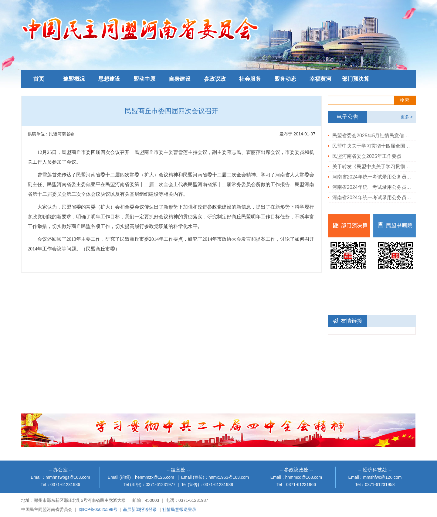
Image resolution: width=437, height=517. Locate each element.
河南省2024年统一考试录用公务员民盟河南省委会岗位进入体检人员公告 (371, 197)
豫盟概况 (74, 79)
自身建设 (180, 79)
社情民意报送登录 (179, 509)
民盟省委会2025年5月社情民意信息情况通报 (371, 135)
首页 (38, 79)
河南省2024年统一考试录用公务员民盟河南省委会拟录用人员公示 (371, 176)
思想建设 (109, 79)
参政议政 (215, 79)
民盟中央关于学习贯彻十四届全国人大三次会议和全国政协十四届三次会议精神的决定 (371, 145)
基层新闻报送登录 (140, 509)
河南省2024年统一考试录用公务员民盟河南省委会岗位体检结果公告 (371, 187)
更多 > (407, 116)
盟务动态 (285, 79)
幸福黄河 (320, 79)
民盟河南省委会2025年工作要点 (366, 156)
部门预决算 (355, 79)
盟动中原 (144, 79)
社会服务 (250, 79)
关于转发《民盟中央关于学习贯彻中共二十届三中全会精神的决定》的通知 (371, 166)
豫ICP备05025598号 (98, 509)
